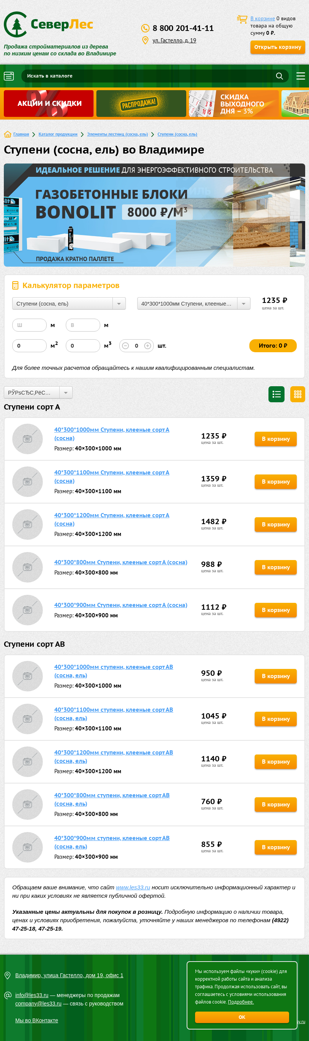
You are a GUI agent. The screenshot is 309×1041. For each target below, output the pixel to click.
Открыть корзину (277, 47)
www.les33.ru (133, 887)
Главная (21, 134)
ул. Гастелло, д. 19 (174, 40)
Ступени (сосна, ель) (177, 134)
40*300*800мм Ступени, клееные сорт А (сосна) (120, 562)
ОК (242, 1017)
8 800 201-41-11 (183, 28)
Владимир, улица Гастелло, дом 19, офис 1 (69, 975)
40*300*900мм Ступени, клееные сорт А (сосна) (120, 605)
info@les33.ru (32, 995)
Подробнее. (241, 1002)
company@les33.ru (38, 1004)
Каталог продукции (58, 134)
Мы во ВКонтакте (36, 1020)
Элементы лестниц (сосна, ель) (117, 134)
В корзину (276, 438)
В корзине (262, 18)
